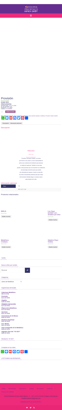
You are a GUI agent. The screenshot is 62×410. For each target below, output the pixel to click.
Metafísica (12, 388)
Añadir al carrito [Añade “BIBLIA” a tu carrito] (6, 216)
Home (3, 388)
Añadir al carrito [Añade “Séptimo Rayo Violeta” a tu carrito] (53, 247)
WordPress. (38, 402)
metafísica (42, 115)
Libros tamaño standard (34, 115)
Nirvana (31, 402)
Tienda (31, 388)
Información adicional (15, 123)
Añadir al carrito (10, 111)
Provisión (48, 115)
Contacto (22, 388)
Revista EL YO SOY (7, 339)
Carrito (49, 388)
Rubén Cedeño (54, 115)
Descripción (6, 123)
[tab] (6, 123)
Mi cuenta (40, 388)
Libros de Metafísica (18, 115)
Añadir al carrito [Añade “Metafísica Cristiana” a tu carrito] (6, 247)
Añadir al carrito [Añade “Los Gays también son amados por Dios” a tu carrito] (53, 219)
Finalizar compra (8, 392)
